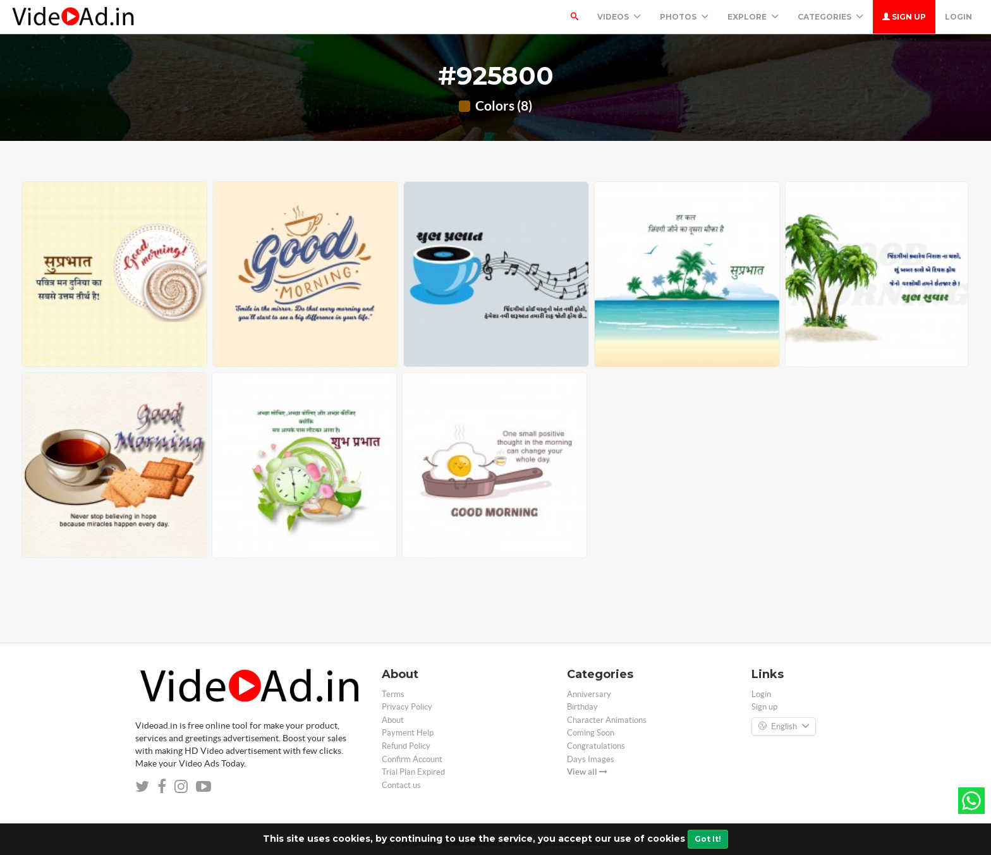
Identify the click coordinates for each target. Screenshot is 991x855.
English (783, 727)
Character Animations (607, 720)
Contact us (401, 785)
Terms (393, 694)
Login (958, 16)
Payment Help (408, 732)
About (393, 720)
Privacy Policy (407, 707)
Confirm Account (412, 759)
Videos (619, 16)
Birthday (582, 707)
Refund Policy (406, 746)
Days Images (590, 759)
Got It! (708, 839)
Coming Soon (590, 732)
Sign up (904, 16)
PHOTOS (684, 16)
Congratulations (596, 746)
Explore (753, 16)
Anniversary (589, 694)
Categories (830, 16)
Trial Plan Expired (413, 772)
